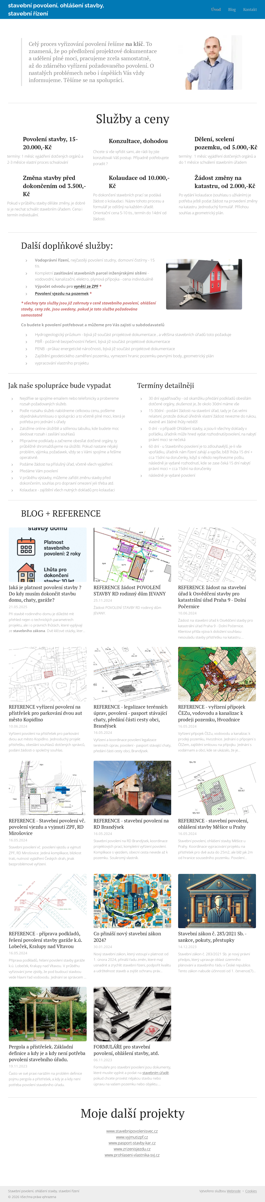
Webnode (234, 1191)
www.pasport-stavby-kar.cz (132, 1142)
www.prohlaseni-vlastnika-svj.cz (132, 1154)
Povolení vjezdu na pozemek (62, 293)
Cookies (251, 1191)
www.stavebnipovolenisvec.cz (132, 1131)
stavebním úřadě (155, 1072)
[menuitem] (217, 9)
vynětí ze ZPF (86, 286)
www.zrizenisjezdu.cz (132, 1148)
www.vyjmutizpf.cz (132, 1137)
